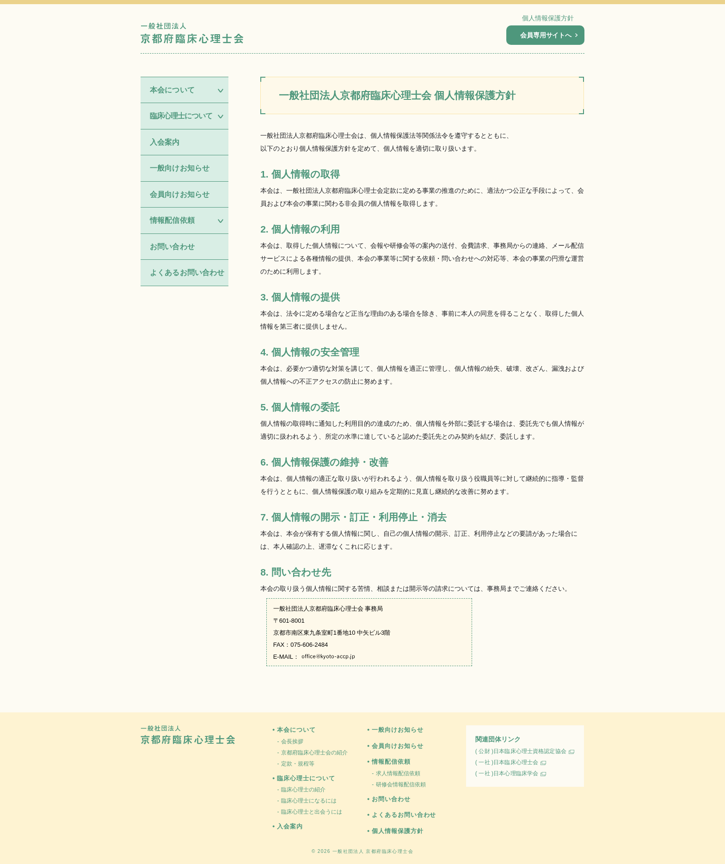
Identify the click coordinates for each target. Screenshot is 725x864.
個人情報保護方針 (548, 18)
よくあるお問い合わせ (187, 272)
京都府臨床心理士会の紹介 (314, 752)
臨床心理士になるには (309, 800)
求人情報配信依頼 (398, 773)
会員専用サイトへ (549, 35)
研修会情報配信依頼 (401, 784)
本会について (296, 729)
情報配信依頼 (391, 761)
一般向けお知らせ (179, 168)
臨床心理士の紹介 (303, 789)
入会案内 (165, 142)
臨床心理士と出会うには (311, 812)
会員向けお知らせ (179, 194)
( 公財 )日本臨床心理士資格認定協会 (520, 751)
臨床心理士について (306, 778)
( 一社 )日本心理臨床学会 (506, 773)
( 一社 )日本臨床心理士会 (506, 762)
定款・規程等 (297, 763)
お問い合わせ (172, 247)
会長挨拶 (292, 741)
